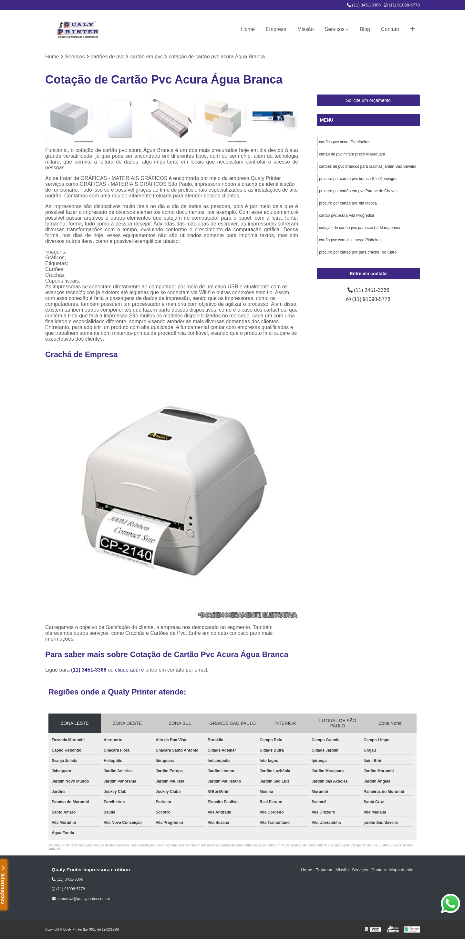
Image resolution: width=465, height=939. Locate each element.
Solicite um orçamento (368, 100)
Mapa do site (401, 869)
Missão (305, 29)
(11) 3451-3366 (364, 5)
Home (248, 29)
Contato (390, 29)
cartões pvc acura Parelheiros (344, 142)
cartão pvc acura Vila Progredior (346, 215)
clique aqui (127, 670)
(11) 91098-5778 (402, 5)
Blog (365, 29)
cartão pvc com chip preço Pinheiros (350, 240)
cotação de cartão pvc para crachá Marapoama (359, 227)
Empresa (276, 29)
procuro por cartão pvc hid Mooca (348, 203)
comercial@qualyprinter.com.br (81, 898)
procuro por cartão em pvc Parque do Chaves (358, 191)
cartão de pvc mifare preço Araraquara (352, 154)
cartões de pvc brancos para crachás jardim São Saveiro (367, 166)
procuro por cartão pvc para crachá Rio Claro (358, 252)
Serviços (335, 29)
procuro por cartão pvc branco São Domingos (358, 178)
